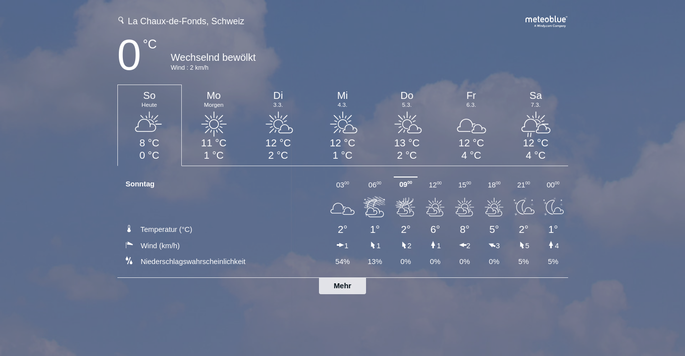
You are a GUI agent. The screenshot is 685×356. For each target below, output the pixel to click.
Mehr (343, 285)
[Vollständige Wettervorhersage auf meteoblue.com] (547, 20)
